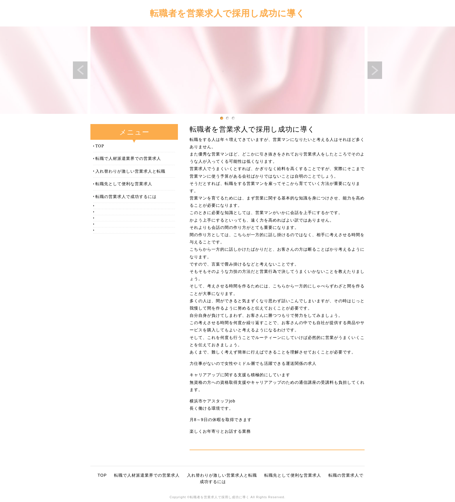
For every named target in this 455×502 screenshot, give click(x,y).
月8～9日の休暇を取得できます (221, 419)
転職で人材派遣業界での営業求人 (128, 158)
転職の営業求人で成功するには (126, 196)
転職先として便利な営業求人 (123, 183)
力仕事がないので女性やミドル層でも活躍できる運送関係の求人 (253, 363)
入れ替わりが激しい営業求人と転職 (130, 171)
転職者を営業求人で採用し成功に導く (227, 13)
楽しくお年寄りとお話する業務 (220, 431)
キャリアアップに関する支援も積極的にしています (240, 374)
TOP (99, 146)
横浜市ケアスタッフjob (212, 401)
